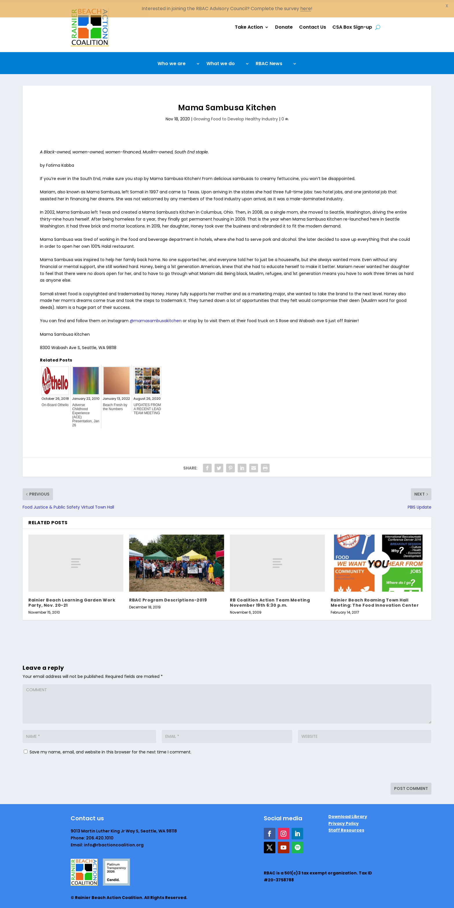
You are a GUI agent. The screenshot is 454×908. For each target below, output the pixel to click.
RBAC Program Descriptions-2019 (168, 598)
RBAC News (269, 62)
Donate (284, 24)
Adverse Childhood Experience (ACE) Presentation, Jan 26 (85, 413)
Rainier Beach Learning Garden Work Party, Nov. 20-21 (71, 600)
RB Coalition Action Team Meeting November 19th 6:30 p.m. (270, 600)
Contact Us (312, 24)
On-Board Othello (54, 403)
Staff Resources (346, 828)
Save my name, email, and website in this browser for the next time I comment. (110, 750)
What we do (220, 62)
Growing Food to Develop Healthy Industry (235, 117)
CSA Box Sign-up (352, 24)
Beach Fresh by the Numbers (115, 405)
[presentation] (62, 768)
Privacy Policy (343, 821)
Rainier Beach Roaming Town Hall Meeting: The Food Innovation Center (375, 600)
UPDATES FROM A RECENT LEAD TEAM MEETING (147, 407)
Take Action (249, 24)
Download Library (347, 814)
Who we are (172, 62)
